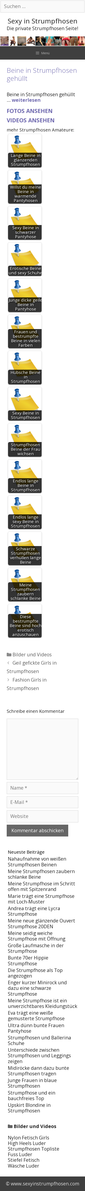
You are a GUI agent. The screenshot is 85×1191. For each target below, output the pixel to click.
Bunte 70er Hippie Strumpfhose (28, 960)
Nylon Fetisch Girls (28, 1138)
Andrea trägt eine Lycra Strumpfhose (34, 911)
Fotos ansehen (30, 111)
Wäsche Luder (23, 1166)
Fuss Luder (20, 1154)
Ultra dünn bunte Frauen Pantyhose (36, 1028)
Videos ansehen (31, 120)
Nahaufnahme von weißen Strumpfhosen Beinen (37, 862)
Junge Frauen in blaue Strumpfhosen (32, 1083)
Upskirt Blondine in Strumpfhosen (29, 1108)
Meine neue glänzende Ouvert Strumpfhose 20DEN (41, 923)
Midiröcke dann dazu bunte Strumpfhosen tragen (38, 1071)
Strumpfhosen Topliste (33, 1149)
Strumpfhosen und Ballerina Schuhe (39, 1040)
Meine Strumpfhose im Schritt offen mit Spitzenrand (41, 886)
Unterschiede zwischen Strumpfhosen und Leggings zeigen (39, 1055)
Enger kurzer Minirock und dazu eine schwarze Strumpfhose (37, 988)
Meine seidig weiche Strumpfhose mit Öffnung (36, 936)
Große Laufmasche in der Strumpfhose (36, 948)
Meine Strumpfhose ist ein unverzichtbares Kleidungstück (42, 1003)
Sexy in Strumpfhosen (42, 20)
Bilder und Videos (32, 654)
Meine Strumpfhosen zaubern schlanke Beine (41, 874)
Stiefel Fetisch (23, 1160)
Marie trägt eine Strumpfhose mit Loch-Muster (41, 899)
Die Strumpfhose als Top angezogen (35, 973)
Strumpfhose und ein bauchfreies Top (31, 1095)
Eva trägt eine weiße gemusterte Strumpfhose (36, 1016)
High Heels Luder (27, 1143)
